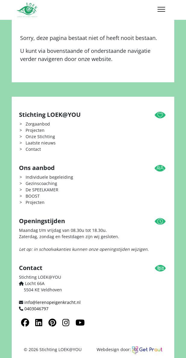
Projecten (35, 130)
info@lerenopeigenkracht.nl (52, 302)
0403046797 (36, 308)
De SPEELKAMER (42, 190)
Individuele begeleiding (49, 177)
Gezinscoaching (41, 183)
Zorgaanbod (38, 124)
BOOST (33, 196)
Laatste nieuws (41, 143)
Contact (33, 149)
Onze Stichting (40, 136)
